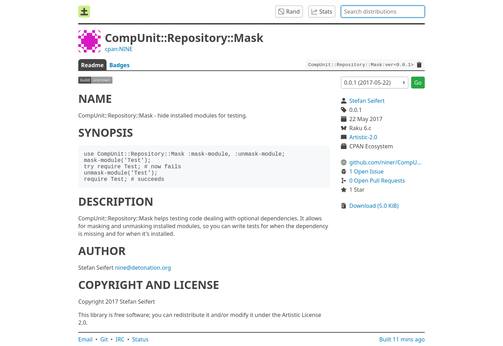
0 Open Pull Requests (377, 180)
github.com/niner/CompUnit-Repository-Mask (387, 162)
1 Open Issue (366, 171)
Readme (92, 65)
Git (104, 339)
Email (85, 339)
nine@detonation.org (143, 267)
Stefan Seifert (367, 101)
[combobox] (383, 11)
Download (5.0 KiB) (374, 206)
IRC (120, 339)
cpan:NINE (118, 49)
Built (402, 339)
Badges (119, 65)
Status (140, 339)
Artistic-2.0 (363, 137)
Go (418, 82)
